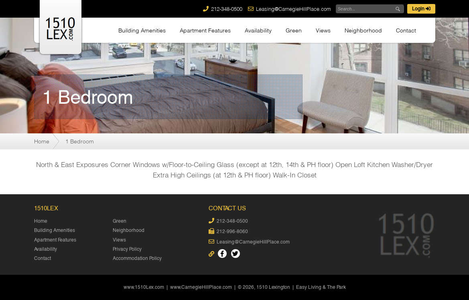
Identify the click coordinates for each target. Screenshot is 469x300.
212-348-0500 (226, 9)
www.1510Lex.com (144, 287)
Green (294, 30)
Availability (258, 30)
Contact (406, 30)
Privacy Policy (127, 249)
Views (323, 30)
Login (421, 9)
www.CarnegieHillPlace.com (201, 287)
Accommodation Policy (137, 258)
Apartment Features (205, 30)
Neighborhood (363, 30)
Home (41, 141)
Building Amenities (142, 30)
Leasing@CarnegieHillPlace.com (293, 9)
